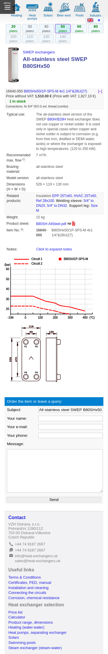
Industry (95, 15)
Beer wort (64, 15)
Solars (48, 15)
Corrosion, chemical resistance (34, 598)
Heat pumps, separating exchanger (37, 632)
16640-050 (14, 91)
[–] (100, 91)
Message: (15, 444)
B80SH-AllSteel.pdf (56, 224)
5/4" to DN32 (57, 206)
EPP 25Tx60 (62, 196)
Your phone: (17, 435)
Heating (16, 15)
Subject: (14, 410)
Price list (15, 612)
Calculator (16, 617)
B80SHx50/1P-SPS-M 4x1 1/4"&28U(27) (55, 91)
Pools (80, 15)
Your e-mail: (17, 427)
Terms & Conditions (24, 577)
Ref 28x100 (45, 201)
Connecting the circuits (27, 592)
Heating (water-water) (26, 627)
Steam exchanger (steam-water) (35, 648)
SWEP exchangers (39, 52)
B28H (61, 119)
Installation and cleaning (28, 588)
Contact (17, 517)
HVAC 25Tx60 (85, 196)
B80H (51, 119)
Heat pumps (32, 17)
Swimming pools (22, 642)
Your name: (17, 418)
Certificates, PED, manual (29, 582)
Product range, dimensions (30, 622)
